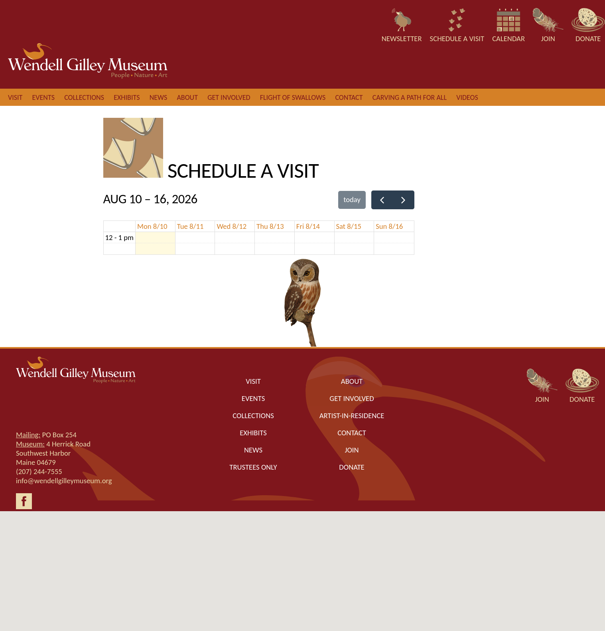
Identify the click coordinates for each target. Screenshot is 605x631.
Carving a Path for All (409, 97)
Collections (84, 97)
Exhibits (127, 97)
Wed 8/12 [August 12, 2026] (231, 226)
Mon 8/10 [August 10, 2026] (152, 226)
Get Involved (351, 398)
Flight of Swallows (292, 97)
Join (352, 449)
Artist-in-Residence (351, 415)
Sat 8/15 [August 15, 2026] (348, 226)
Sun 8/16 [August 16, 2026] (389, 226)
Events (43, 97)
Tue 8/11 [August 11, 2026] (190, 226)
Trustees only (253, 467)
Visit (15, 97)
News (159, 97)
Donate (351, 467)
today (352, 199)
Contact (349, 97)
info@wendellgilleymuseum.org (64, 480)
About (187, 97)
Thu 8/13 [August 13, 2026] (270, 226)
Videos (467, 97)
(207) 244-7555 (39, 471)
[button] (303, 563)
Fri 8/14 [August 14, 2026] (308, 226)
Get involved (228, 97)
